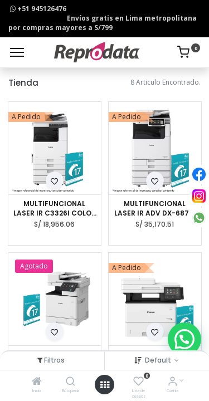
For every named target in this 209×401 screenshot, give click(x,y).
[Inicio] (37, 382)
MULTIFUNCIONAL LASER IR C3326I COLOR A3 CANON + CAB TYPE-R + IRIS (54, 208)
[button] (55, 180)
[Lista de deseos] (138, 382)
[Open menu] (104, 385)
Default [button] (159, 360)
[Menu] (17, 52)
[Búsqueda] (70, 382)
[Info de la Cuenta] (172, 382)
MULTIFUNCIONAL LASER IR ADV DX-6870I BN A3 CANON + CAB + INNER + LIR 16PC (155, 208)
